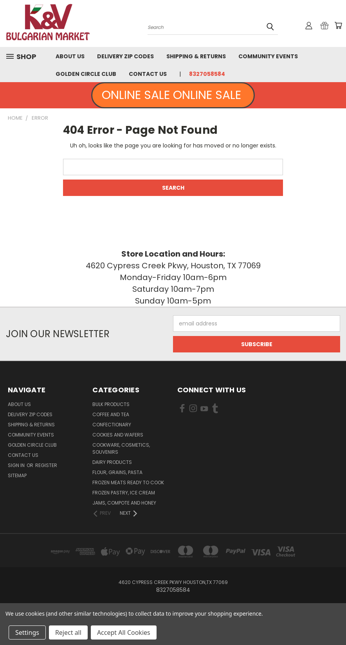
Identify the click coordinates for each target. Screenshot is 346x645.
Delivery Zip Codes (125, 56)
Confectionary (111, 424)
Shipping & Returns (196, 56)
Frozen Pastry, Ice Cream (123, 492)
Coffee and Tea (110, 414)
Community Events (268, 56)
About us (70, 56)
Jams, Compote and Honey (124, 502)
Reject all (68, 632)
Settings (27, 632)
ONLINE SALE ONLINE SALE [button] (173, 95)
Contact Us (148, 74)
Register (46, 465)
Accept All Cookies (123, 632)
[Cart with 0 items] (338, 25)
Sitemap (17, 475)
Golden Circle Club (86, 74)
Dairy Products (112, 462)
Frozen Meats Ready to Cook (128, 482)
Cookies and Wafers (117, 434)
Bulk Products (111, 404)
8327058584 (207, 74)
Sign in (17, 465)
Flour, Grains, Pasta (117, 472)
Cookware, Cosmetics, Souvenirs (121, 448)
